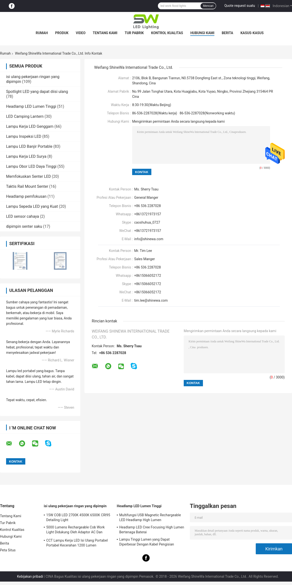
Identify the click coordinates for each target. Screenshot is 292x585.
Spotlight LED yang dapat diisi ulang (37, 91)
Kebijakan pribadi (30, 576)
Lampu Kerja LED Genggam (29, 126)
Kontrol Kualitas (167, 33)
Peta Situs (8, 550)
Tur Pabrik (134, 33)
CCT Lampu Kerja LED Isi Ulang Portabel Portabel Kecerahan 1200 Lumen (77, 542)
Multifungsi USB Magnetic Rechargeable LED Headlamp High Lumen (150, 517)
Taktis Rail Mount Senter (27, 186)
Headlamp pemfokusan (26, 196)
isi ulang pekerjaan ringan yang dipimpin (75, 506)
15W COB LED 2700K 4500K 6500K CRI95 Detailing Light (78, 517)
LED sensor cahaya (22, 216)
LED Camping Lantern (25, 116)
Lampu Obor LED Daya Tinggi (31, 166)
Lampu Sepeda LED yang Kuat (32, 206)
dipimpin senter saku (24, 226)
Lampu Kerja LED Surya (26, 156)
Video (80, 33)
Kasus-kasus (252, 33)
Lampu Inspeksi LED (23, 136)
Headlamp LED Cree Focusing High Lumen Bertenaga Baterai (151, 529)
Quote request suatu (239, 6)
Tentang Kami (105, 33)
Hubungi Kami (202, 33)
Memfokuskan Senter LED (28, 176)
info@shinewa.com (148, 239)
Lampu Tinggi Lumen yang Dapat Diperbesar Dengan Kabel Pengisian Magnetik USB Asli (146, 542)
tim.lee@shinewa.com (151, 300)
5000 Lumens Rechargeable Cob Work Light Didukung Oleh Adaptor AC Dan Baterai (75, 530)
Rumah (42, 33)
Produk (62, 33)
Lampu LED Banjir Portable (29, 146)
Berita (227, 33)
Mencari (208, 6)
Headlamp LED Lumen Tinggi (31, 106)
